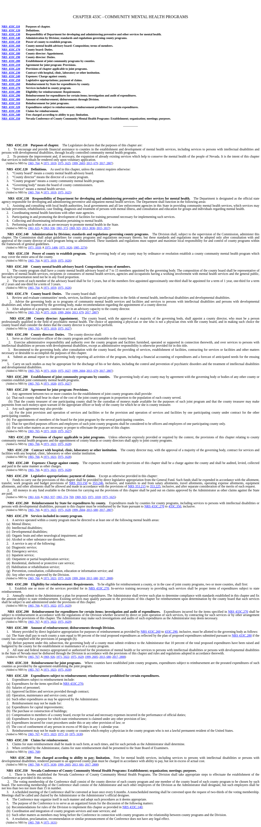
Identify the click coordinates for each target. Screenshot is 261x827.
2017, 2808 (105, 578)
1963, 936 (49, 228)
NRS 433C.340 (11, 114)
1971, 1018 (34, 247)
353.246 (98, 483)
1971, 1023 (49, 669)
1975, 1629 (64, 605)
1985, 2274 (79, 247)
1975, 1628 (64, 444)
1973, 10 (63, 734)
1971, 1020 (49, 370)
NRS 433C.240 (11, 76)
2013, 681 (77, 764)
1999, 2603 (78, 163)
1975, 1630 (64, 669)
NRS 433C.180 (11, 53)
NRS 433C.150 (11, 41)
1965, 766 (33, 444)
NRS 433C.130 (11, 34)
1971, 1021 (49, 444)
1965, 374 (62, 497)
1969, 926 (49, 656)
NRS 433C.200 (11, 61)
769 (71, 497)
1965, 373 (62, 228)
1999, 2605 (91, 656)
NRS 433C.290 (11, 95)
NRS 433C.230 (11, 72)
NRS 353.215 (137, 486)
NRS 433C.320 (11, 107)
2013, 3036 (88, 228)
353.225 (155, 486)
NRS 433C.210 (11, 65)
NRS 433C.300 (11, 99)
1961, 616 (33, 497)
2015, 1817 (102, 228)
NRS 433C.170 (11, 49)
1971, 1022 (49, 605)
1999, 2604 (64, 312)
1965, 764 (33, 163)
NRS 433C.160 (11, 45)
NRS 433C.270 (11, 88)
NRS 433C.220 (11, 68)
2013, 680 (92, 510)
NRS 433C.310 (11, 103)
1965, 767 (33, 621)
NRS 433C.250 (11, 80)
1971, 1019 (49, 163)
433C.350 (174, 506)
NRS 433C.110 (11, 26)
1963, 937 (49, 497)
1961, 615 (33, 228)
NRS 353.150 (78, 483)
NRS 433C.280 (11, 91)
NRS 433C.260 (11, 84)
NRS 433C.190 (11, 57)
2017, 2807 (105, 163)
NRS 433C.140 (11, 38)
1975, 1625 (64, 163)
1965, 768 (33, 751)
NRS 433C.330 (11, 111)
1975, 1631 (49, 822)
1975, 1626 (65, 247)
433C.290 (171, 631)
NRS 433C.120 (11, 30)
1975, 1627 (64, 328)
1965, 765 (33, 312)
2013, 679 (92, 163)
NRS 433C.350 (11, 118)
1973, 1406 (51, 247)
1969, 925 (75, 228)
